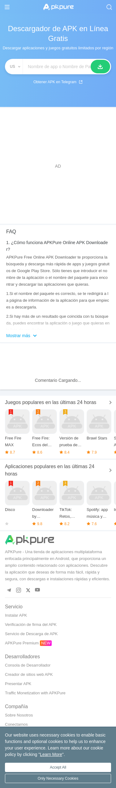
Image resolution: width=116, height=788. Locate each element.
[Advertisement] (58, 166)
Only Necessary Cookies (58, 778)
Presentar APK (18, 683)
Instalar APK (16, 615)
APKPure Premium (22, 643)
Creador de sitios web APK (29, 674)
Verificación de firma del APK (31, 624)
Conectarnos (16, 724)
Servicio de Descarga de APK (31, 633)
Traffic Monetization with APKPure (35, 693)
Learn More (51, 754)
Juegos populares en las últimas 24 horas (50, 402)
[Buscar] (100, 66)
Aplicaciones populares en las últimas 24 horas (49, 470)
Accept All (58, 767)
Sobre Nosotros (19, 715)
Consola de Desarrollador (27, 665)
